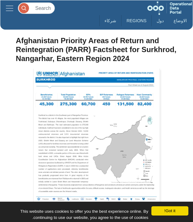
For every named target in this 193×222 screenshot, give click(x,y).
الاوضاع (180, 20)
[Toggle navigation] (9, 8)
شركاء (110, 20)
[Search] (36, 8)
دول (160, 20)
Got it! (169, 210)
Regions (136, 20)
